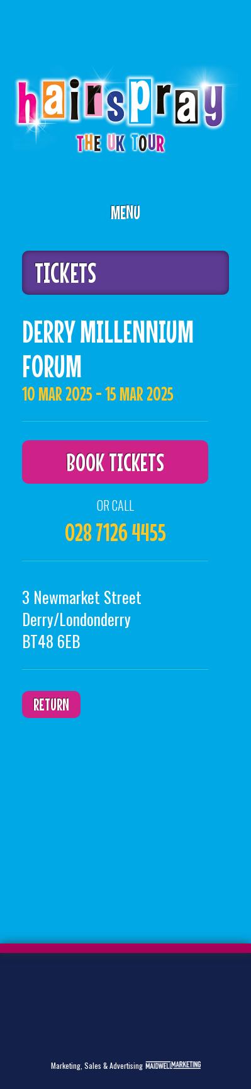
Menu (125, 212)
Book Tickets (115, 462)
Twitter (31, 988)
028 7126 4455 (115, 532)
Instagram (50, 1029)
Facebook (70, 988)
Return (51, 704)
